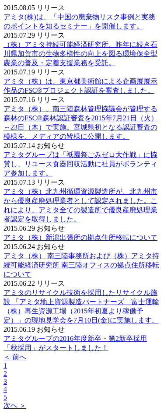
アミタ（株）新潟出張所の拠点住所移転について (80, 237)
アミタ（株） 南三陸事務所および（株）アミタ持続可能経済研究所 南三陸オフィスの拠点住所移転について (81, 265)
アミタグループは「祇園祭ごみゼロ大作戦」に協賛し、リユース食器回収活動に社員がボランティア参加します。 (80, 164)
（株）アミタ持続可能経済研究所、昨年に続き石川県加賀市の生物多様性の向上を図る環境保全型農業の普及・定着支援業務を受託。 (80, 54)
